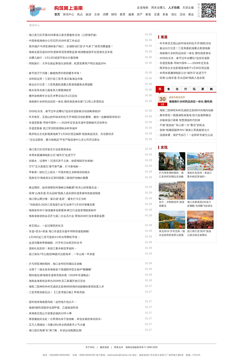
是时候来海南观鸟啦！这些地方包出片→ (53, 301)
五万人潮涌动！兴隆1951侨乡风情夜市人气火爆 (57, 324)
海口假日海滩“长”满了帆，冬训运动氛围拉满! (55, 330)
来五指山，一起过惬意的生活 (46, 225)
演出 (174, 14)
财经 (114, 14)
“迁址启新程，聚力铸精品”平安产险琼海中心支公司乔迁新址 (64, 139)
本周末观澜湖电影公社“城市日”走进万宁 (52, 155)
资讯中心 (68, 14)
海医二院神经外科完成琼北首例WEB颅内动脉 (186, 110)
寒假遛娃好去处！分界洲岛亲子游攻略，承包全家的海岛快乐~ (65, 318)
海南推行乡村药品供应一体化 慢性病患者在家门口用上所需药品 (66, 101)
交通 (157, 14)
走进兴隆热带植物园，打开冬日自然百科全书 (55, 242)
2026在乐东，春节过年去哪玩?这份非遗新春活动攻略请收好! (65, 111)
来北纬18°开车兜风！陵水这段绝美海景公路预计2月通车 (172, 235)
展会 (191, 14)
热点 (80, 14)
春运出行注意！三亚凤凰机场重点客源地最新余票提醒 (61, 84)
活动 (182, 14)
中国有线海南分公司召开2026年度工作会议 (54, 40)
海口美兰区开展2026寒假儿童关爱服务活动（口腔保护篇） (64, 34)
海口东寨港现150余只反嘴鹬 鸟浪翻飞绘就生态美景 (200, 206)
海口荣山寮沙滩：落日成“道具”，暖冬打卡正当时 (57, 198)
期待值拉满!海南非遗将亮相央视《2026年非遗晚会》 (60, 275)
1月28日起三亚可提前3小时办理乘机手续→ (54, 237)
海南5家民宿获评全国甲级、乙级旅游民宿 (53, 307)
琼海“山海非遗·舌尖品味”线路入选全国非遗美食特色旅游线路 (64, 193)
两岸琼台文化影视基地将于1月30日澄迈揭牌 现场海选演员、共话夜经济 (71, 133)
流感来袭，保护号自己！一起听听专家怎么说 (186, 135)
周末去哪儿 (158, 7)
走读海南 (142, 7)
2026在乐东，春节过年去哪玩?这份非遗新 (185, 58)
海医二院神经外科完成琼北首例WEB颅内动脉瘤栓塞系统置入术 (66, 286)
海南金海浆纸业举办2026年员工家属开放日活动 (57, 280)
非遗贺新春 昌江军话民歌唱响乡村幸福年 (53, 128)
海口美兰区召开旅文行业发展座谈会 (50, 149)
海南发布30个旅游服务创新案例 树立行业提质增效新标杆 (62, 210)
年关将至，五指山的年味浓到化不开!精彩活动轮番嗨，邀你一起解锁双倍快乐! (75, 116)
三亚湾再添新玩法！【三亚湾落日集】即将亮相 (57, 292)
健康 (131, 14)
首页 (57, 14)
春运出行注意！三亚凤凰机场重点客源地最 (185, 48)
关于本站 (90, 347)
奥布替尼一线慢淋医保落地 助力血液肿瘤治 (185, 115)
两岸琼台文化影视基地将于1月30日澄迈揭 (184, 67)
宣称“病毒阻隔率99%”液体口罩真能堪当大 (184, 130)
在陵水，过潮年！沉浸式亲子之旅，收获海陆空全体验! (61, 160)
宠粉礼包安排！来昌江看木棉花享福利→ (53, 248)
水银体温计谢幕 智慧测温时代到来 (180, 120)
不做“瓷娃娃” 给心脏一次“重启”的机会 (182, 125)
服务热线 (104, 347)
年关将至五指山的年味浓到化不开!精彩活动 (185, 43)
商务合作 (118, 347)
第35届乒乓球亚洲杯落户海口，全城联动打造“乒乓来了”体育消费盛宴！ (71, 46)
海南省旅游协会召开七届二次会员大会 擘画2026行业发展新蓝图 (67, 215)
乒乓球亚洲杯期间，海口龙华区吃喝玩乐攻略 (55, 263)
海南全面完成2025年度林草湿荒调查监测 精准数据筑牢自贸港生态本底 (71, 52)
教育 (122, 14)
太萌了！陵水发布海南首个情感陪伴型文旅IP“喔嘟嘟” (60, 269)
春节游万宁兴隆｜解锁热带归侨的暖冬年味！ (55, 73)
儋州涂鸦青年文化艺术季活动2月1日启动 (53, 95)
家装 (148, 14)
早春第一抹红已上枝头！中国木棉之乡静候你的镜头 (59, 172)
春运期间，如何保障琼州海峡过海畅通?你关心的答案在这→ (64, 187)
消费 (105, 14)
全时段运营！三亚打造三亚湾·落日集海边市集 (56, 78)
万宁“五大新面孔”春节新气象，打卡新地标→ (55, 166)
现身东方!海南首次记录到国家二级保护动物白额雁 (58, 177)
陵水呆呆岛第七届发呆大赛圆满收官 (50, 90)
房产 (140, 14)
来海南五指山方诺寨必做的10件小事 (50, 313)
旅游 (88, 14)
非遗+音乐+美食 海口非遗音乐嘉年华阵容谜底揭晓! (59, 231)
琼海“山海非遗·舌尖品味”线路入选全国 (182, 77)
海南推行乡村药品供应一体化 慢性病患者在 (185, 53)
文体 (97, 14)
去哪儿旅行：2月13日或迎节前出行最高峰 (53, 57)
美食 (165, 14)
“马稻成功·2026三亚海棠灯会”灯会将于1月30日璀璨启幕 (62, 204)
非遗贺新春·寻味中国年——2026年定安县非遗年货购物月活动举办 (68, 122)
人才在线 (174, 7)
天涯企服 (188, 7)
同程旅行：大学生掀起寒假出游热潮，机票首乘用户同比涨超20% (67, 63)
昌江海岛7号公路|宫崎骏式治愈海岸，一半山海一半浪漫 (62, 254)
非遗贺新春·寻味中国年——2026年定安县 (184, 63)
